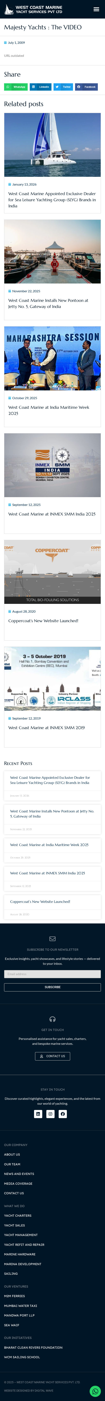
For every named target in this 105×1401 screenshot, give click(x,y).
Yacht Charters (17, 1215)
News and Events (19, 1174)
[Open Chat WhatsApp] (95, 1391)
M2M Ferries (14, 1296)
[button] (96, 9)
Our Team (12, 1164)
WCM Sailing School (22, 1357)
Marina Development (22, 1264)
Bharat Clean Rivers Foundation (33, 1347)
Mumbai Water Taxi (20, 1306)
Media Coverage (18, 1184)
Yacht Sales (14, 1225)
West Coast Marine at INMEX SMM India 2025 (47, 873)
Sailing (11, 1274)
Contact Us (14, 1193)
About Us (12, 1154)
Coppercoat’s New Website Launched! (40, 901)
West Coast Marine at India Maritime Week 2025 (49, 845)
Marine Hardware (19, 1254)
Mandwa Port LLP (19, 1315)
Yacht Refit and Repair (24, 1245)
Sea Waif (11, 1325)
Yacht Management (21, 1235)
